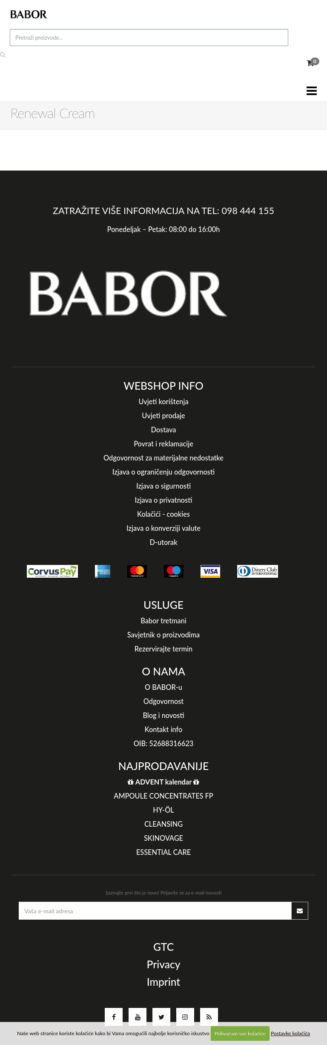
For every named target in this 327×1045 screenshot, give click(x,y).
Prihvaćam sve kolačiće (240, 1033)
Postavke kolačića (290, 1033)
